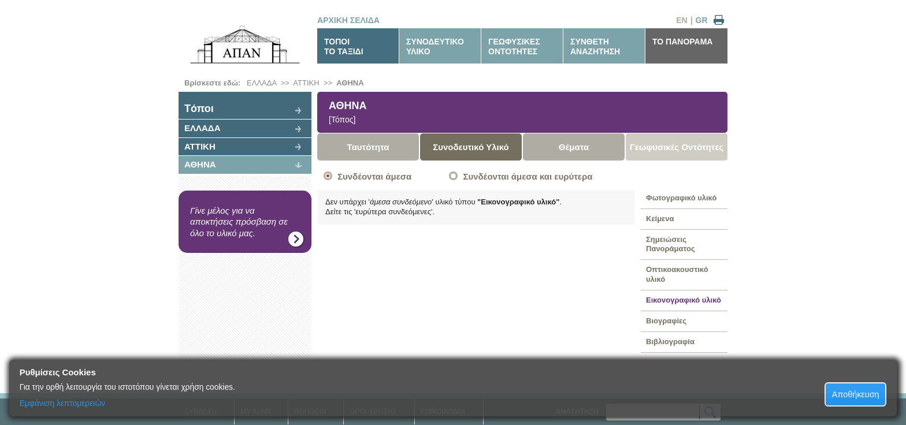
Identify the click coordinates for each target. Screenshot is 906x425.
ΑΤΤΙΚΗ (306, 83)
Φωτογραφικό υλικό (681, 197)
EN (681, 20)
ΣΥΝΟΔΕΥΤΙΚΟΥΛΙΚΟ (435, 46)
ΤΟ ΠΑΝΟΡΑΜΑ (682, 41)
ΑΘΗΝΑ (349, 83)
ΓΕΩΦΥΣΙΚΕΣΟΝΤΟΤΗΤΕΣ (514, 46)
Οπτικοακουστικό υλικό (677, 274)
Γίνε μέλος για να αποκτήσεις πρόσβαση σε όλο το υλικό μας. (239, 222)
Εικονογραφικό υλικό (683, 300)
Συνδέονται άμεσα (374, 176)
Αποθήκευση (855, 394)
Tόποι (199, 108)
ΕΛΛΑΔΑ (261, 83)
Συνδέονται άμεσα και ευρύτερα (527, 176)
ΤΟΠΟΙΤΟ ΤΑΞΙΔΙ (343, 46)
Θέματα (574, 147)
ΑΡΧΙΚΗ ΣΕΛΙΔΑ (348, 20)
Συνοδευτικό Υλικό (471, 147)
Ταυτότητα (368, 147)
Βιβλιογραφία (670, 341)
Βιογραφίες (666, 320)
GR (702, 20)
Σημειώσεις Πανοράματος (670, 244)
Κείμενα (660, 218)
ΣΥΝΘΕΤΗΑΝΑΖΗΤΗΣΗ (595, 46)
